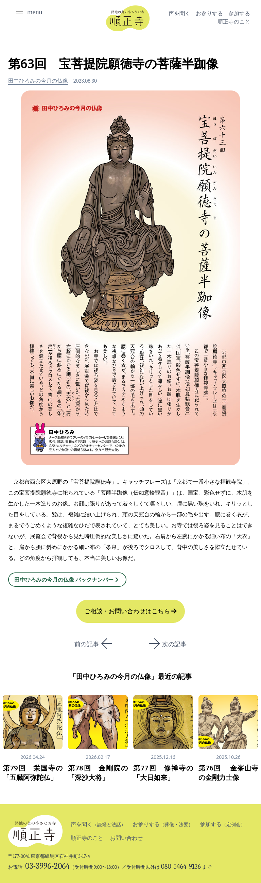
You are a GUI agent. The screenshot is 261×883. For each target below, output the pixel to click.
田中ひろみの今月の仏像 (38, 81)
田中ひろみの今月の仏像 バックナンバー (67, 579)
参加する (239, 13)
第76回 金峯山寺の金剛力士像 (228, 772)
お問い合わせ (126, 838)
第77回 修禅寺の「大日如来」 (163, 772)
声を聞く (179, 13)
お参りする (209, 13)
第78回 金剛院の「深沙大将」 (98, 772)
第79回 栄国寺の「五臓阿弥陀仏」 (33, 772)
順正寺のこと (234, 21)
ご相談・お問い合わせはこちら (130, 611)
